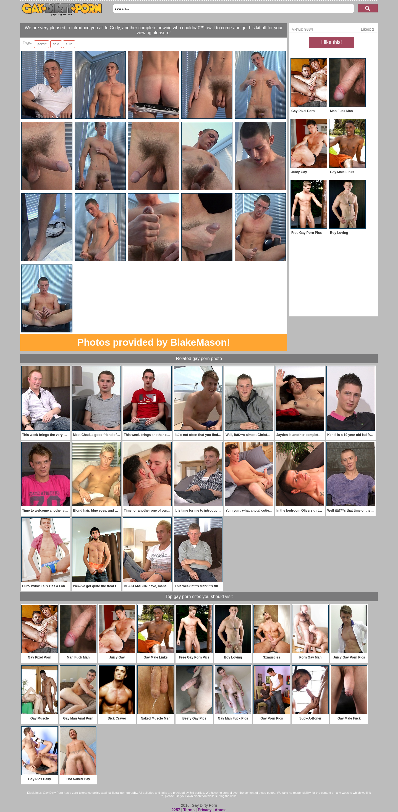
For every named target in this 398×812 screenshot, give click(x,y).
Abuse (221, 810)
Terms (189, 810)
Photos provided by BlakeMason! (153, 342)
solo (56, 44)
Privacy (204, 810)
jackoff (41, 44)
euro (69, 44)
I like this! (331, 42)
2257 (175, 810)
